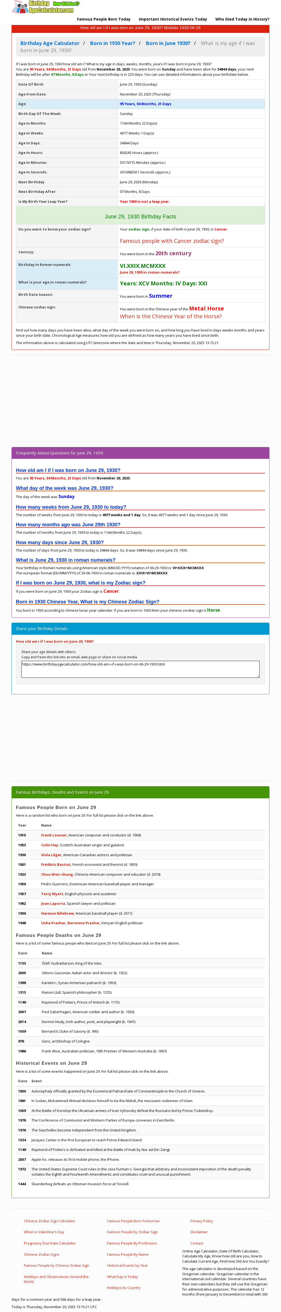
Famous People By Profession (132, 1243)
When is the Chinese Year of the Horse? (171, 316)
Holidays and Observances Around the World (56, 1279)
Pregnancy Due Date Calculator (50, 1243)
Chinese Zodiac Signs (42, 1254)
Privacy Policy (201, 1220)
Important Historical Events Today (173, 19)
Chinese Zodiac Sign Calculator (49, 1220)
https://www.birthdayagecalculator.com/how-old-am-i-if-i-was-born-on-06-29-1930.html (140, 669)
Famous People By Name (127, 1254)
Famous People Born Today (104, 19)
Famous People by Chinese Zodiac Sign (56, 1265)
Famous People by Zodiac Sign (132, 1231)
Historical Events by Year (127, 1265)
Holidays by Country (123, 1287)
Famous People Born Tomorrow (133, 1220)
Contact (196, 1243)
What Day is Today (122, 1276)
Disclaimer (199, 1231)
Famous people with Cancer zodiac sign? (172, 241)
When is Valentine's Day (44, 1231)
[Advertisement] (140, 398)
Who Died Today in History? (242, 19)
